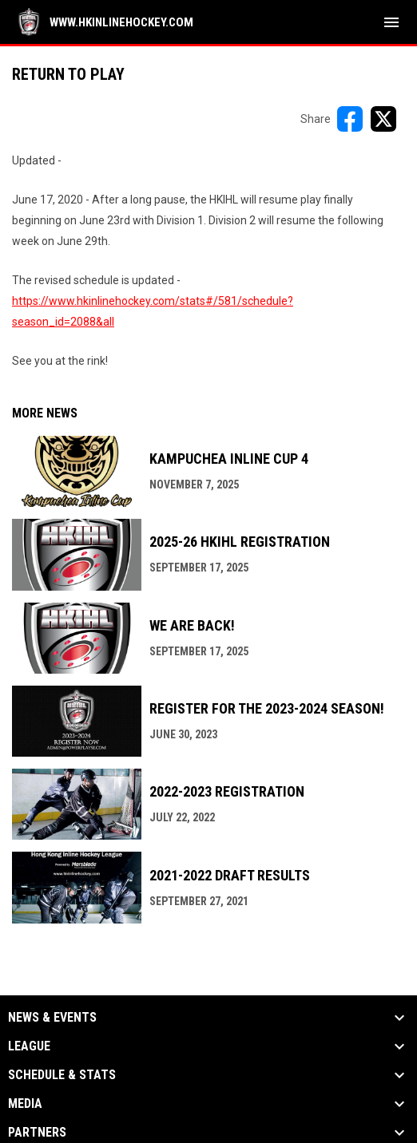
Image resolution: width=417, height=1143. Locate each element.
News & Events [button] (52, 1017)
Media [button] (25, 1104)
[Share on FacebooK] (350, 119)
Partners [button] (37, 1132)
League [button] (29, 1046)
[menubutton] (391, 22)
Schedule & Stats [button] (62, 1075)
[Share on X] (383, 119)
